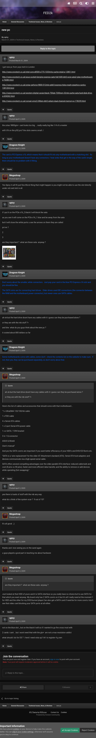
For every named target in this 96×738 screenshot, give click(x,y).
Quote (9, 110)
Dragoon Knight (17, 145)
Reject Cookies (87, 730)
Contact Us (55, 712)
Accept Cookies (70, 730)
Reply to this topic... (14, 673)
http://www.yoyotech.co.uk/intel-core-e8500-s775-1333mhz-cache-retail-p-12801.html (38, 72)
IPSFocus (43, 712)
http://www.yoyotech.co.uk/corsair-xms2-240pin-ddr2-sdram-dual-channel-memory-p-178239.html (44, 101)
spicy (6, 37)
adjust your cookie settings (23, 732)
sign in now (54, 659)
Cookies (64, 712)
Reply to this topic (48, 49)
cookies (16, 729)
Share (23, 687)
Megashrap (14, 175)
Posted (18, 61)
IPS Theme (33, 712)
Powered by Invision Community (48, 715)
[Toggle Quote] (6, 386)
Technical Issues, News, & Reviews (30, 40)
